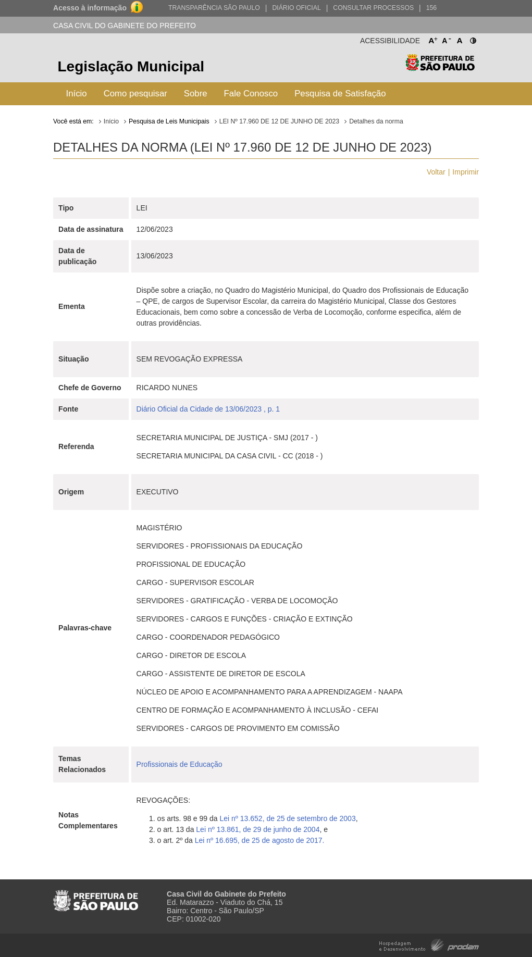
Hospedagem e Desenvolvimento (429, 944)
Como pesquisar (135, 93)
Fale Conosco (251, 93)
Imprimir (465, 172)
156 (431, 7)
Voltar (436, 172)
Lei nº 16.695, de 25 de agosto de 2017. (260, 840)
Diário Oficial (296, 7)
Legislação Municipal (131, 66)
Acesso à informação (90, 8)
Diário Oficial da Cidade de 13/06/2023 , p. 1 (208, 409)
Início (76, 93)
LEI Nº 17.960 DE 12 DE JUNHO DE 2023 (279, 121)
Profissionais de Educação (179, 764)
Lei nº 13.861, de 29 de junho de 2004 (257, 829)
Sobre (195, 93)
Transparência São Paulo (214, 7)
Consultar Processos (373, 7)
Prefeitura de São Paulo (440, 68)
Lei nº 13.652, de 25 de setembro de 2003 (287, 818)
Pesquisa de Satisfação (340, 93)
